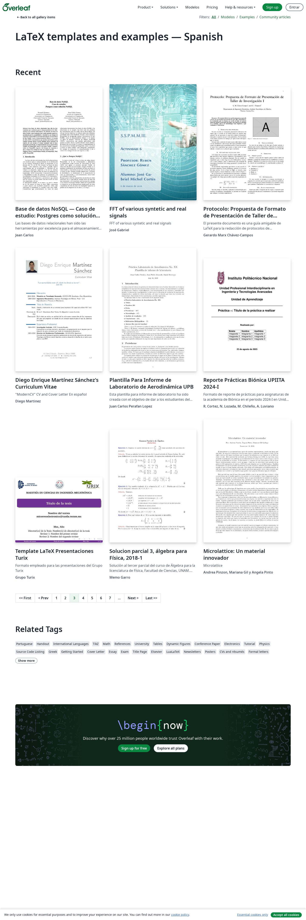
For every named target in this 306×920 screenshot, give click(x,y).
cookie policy (180, 915)
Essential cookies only (252, 915)
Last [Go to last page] (151, 598)
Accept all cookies (286, 915)
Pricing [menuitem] (212, 7)
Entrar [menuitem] (294, 7)
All (214, 17)
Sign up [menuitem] (272, 7)
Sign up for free (134, 748)
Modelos (228, 17)
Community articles (275, 17)
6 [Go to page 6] (101, 598)
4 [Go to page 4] (83, 598)
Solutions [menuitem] (168, 7)
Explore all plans (170, 748)
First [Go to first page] (25, 598)
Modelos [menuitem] (192, 7)
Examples (247, 17)
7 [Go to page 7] (110, 598)
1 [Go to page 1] (56, 598)
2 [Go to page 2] (65, 598)
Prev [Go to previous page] (43, 598)
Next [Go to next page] (133, 598)
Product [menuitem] (144, 7)
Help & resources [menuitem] (239, 7)
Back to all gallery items (35, 17)
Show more (26, 661)
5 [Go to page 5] (92, 598)
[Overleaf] (16, 7)
